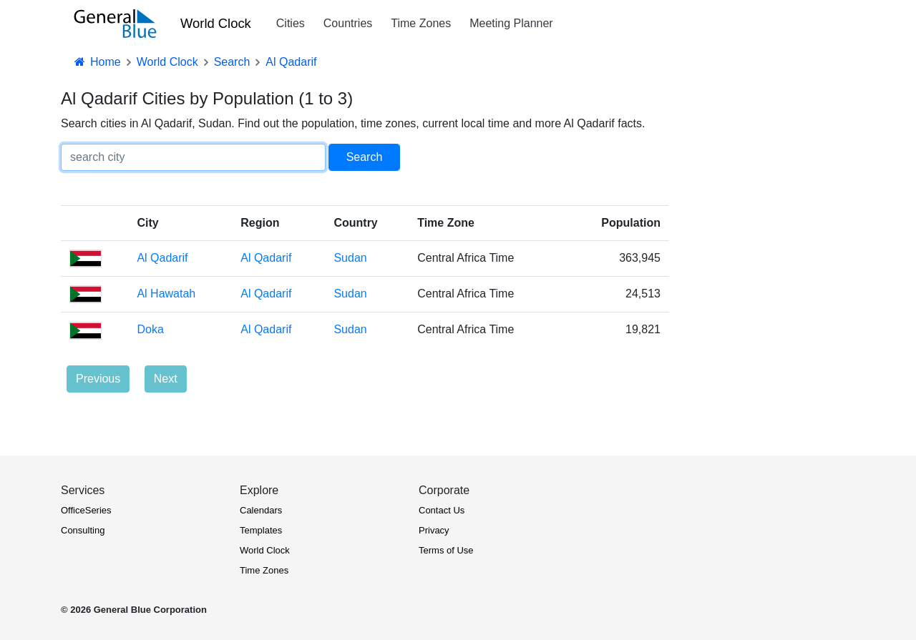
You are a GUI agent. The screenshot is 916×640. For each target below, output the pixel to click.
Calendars (261, 510)
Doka (150, 329)
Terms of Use (446, 550)
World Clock (215, 23)
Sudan (349, 258)
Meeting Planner (511, 23)
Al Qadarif (162, 258)
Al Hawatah (166, 293)
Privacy (434, 530)
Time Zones (421, 23)
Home (96, 62)
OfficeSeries (86, 510)
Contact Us (441, 510)
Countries (347, 23)
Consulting (82, 530)
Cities (290, 23)
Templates (261, 530)
